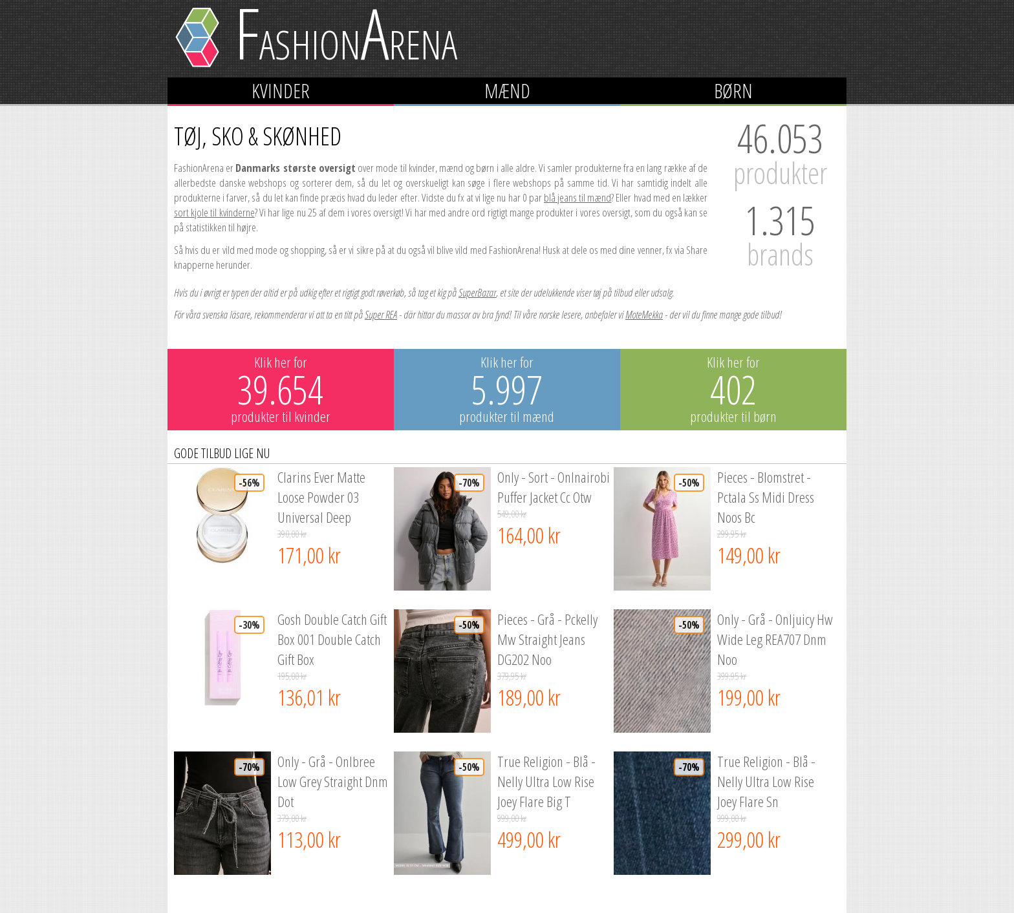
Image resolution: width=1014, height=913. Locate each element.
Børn (733, 91)
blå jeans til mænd (577, 197)
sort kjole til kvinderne (214, 212)
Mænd (507, 91)
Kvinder (281, 91)
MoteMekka (644, 314)
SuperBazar (477, 292)
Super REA (381, 314)
